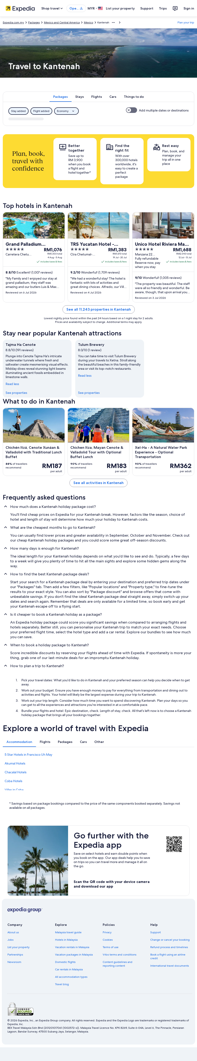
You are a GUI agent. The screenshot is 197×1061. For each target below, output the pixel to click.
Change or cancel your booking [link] (170, 940)
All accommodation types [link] (71, 977)
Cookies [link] (108, 940)
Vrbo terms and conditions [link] (119, 954)
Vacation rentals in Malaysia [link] (72, 947)
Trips (163, 8)
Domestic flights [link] (65, 962)
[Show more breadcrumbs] (113, 22)
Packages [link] (34, 22)
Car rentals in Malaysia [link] (69, 969)
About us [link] (13, 932)
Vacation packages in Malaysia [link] (74, 954)
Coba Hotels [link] (13, 781)
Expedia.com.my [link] (13, 22)
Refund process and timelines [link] (169, 947)
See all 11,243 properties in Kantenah (98, 309)
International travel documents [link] (169, 966)
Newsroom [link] (14, 962)
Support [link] (155, 932)
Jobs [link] (10, 940)
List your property (120, 8)
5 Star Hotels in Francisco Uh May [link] (28, 754)
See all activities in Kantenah (98, 483)
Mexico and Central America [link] (62, 22)
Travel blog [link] (62, 984)
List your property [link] (18, 947)
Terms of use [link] (110, 947)
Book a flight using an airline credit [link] (167, 956)
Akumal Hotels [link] (15, 763)
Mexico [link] (88, 22)
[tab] (60, 97)
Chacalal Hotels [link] (15, 772)
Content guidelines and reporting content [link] (117, 964)
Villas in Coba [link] (14, 790)
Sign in (189, 8)
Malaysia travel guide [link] (68, 932)
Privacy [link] (107, 932)
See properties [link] (16, 393)
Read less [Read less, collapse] (12, 384)
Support (146, 8)
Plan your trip (185, 22)
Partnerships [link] (15, 954)
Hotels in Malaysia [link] (66, 940)
